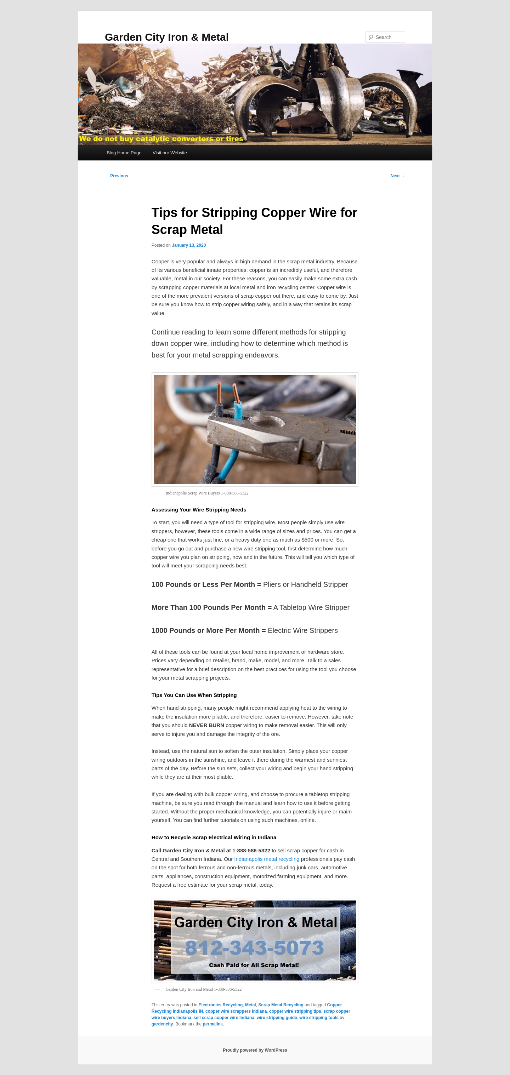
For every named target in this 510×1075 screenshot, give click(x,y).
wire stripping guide (277, 1017)
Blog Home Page (124, 152)
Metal (250, 1004)
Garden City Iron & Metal (167, 37)
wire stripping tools (319, 1017)
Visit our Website (170, 152)
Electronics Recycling (221, 1004)
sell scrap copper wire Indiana (224, 1017)
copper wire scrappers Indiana (236, 1011)
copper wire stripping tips (295, 1011)
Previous (116, 175)
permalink (213, 1024)
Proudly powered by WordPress (255, 1050)
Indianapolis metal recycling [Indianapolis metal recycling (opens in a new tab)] (266, 859)
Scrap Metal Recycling (280, 1004)
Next (398, 175)
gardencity (162, 1024)
